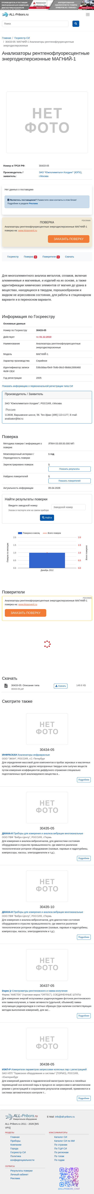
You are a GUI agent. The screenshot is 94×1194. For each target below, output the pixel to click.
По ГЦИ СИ (60, 1148)
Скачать (69, 256)
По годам (59, 1160)
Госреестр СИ (18, 1152)
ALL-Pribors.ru (15, 14)
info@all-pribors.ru (65, 1116)
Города (14, 1148)
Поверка (30, 256)
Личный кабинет (19, 1174)
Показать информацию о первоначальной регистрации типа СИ (37, 386)
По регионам (61, 1152)
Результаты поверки (21, 1170)
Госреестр (13, 256)
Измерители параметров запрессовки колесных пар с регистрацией (44, 1069)
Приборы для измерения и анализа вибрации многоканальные (42, 833)
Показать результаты (69, 469)
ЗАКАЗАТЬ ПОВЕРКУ (69, 239)
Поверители (51, 256)
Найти (47, 517)
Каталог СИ (60, 1137)
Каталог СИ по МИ (64, 1141)
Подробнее (83, 780)
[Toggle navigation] (88, 14)
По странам (60, 1144)
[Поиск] (35, 24)
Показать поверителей (69, 481)
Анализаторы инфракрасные (26, 754)
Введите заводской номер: (23, 505)
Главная (15, 1137)
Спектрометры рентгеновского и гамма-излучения (34, 990)
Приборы (15, 1141)
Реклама (15, 1178)
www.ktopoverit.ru (27, 230)
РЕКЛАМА (86, 221)
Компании (15, 1144)
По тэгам (59, 1156)
